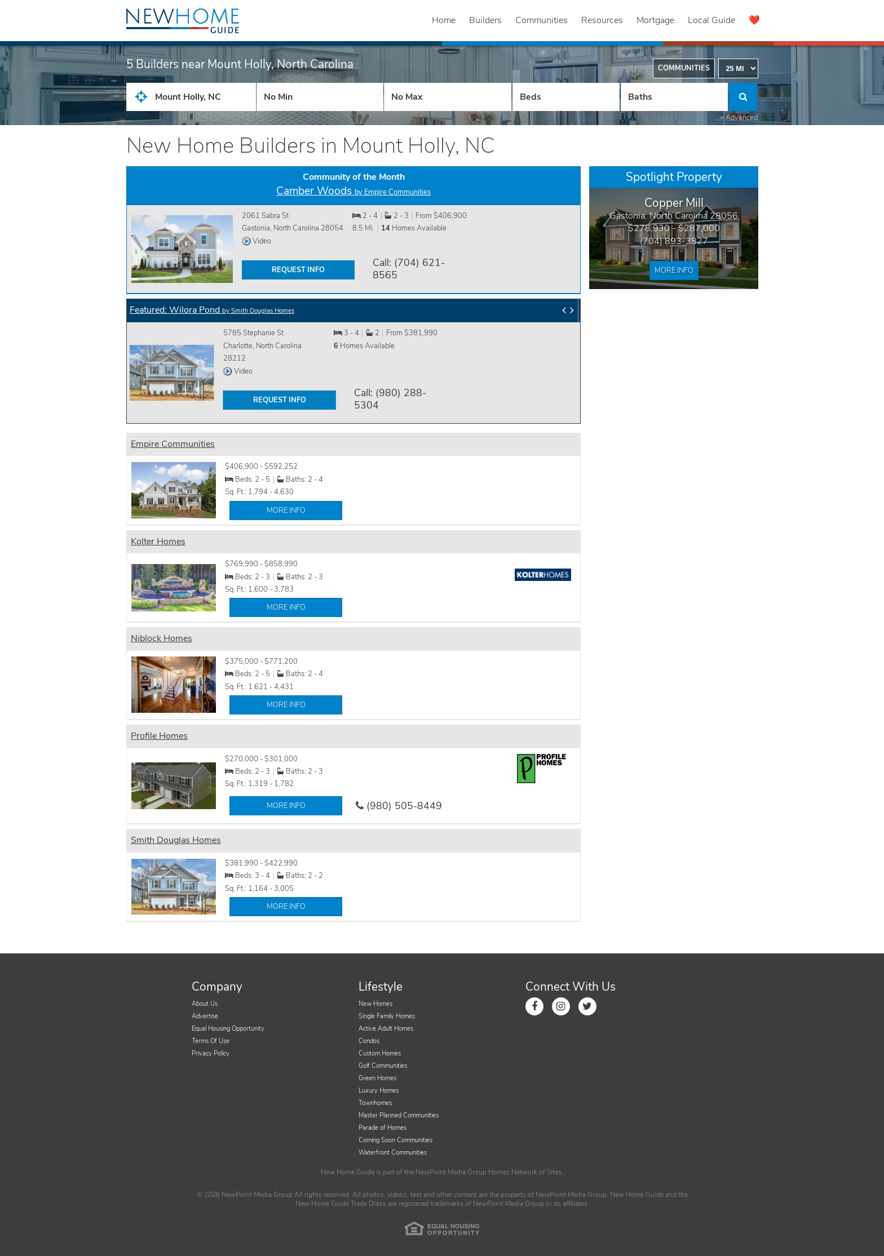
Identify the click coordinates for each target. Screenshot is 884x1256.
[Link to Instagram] (561, 1006)
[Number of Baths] (674, 97)
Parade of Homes (382, 1128)
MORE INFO (286, 510)
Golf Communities (383, 1066)
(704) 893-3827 (674, 241)
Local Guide (711, 20)
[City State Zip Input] (191, 97)
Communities (541, 20)
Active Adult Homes (386, 1028)
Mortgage (655, 20)
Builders (485, 20)
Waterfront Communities (393, 1152)
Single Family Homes (387, 1016)
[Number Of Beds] (566, 97)
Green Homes (377, 1078)
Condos (369, 1041)
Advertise (205, 1016)
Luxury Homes (379, 1090)
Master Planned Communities (399, 1115)
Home (444, 20)
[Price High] (447, 97)
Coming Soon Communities (395, 1140)
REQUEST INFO (298, 270)
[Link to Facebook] (534, 1006)
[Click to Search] (743, 97)
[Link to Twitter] (587, 1006)
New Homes (375, 1004)
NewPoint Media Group (451, 1172)
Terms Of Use (210, 1041)
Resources (602, 20)
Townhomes (375, 1103)
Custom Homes (380, 1053)
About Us (205, 1004)
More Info (674, 270)
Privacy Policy (210, 1053)
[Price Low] (320, 97)
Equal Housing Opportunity (228, 1028)
